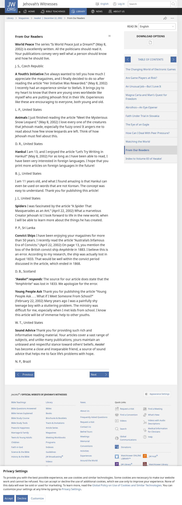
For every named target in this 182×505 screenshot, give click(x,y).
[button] (53, 11)
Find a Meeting (152, 409)
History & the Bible (20, 456)
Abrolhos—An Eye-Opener (142, 107)
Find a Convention (126, 415)
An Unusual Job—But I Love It (143, 86)
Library (10, 18)
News (83, 402)
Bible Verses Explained (22, 413)
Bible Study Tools (19, 422)
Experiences (86, 455)
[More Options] (172, 18)
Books (49, 413)
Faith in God (17, 447)
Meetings (84, 436)
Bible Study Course (20, 418)
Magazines (24, 18)
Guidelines (51, 452)
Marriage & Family (20, 432)
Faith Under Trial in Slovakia (142, 116)
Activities (84, 450)
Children (15, 442)
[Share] (165, 18)
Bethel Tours (86, 431)
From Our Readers (137, 150)
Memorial (84, 441)
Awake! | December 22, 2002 (48, 18)
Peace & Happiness (20, 427)
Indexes (49, 447)
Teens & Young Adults (21, 437)
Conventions (86, 446)
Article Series (52, 427)
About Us (84, 410)
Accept (9, 498)
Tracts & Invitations (55, 422)
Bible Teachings (18, 402)
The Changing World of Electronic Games (151, 69)
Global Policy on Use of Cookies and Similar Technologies (127, 485)
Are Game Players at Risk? (141, 78)
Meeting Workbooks (55, 437)
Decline (21, 498)
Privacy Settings (71, 489)
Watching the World (138, 141)
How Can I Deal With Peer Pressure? (147, 133)
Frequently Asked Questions (93, 417)
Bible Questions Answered (23, 408)
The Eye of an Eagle (137, 124)
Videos (49, 461)
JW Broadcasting (54, 456)
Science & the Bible (20, 452)
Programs (50, 442)
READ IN (132, 26)
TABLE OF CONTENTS (150, 59)
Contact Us (85, 426)
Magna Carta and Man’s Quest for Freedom (146, 97)
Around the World (89, 460)
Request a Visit (87, 422)
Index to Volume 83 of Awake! (144, 158)
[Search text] (149, 4)
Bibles (48, 408)
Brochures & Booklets (56, 418)
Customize (37, 498)
